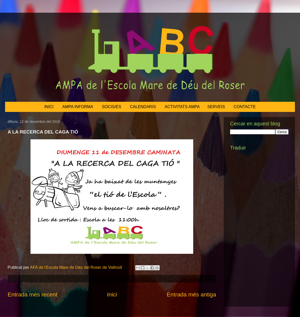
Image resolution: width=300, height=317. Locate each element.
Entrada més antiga (191, 294)
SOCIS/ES (111, 107)
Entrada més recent (32, 294)
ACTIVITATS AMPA (182, 107)
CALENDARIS (143, 107)
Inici (112, 294)
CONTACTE (245, 107)
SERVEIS (216, 107)
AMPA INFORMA (77, 107)
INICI (48, 107)
